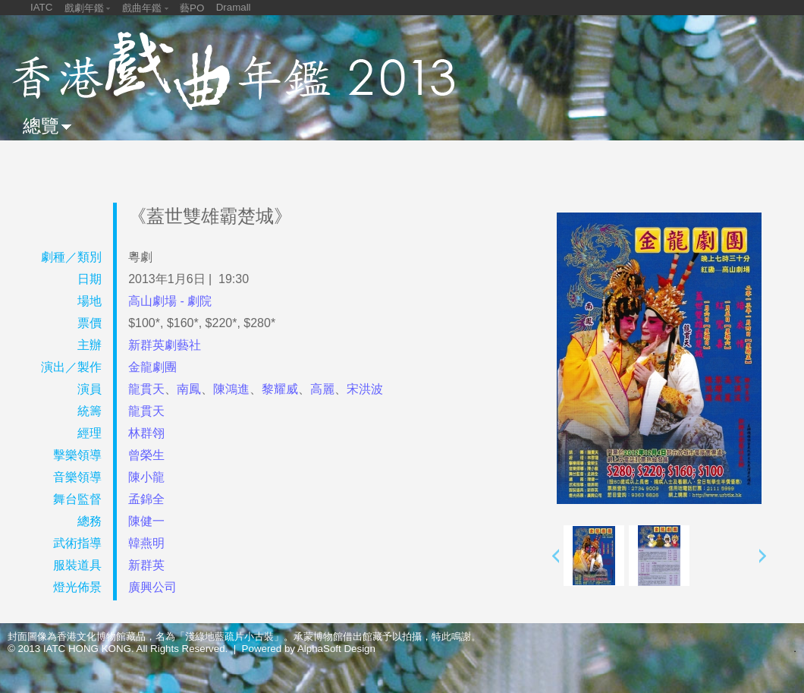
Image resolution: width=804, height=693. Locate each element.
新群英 (146, 565)
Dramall (233, 7)
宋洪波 (365, 389)
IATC (41, 7)
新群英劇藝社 (164, 345)
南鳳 (189, 389)
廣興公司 (152, 587)
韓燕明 (146, 543)
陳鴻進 (231, 389)
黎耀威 (280, 389)
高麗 (322, 389)
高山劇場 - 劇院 (170, 301)
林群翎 (146, 433)
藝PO (192, 8)
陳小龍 (146, 477)
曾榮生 (146, 455)
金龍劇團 (152, 367)
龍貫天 (146, 389)
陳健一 (146, 521)
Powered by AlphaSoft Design (308, 648)
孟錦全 (146, 499)
